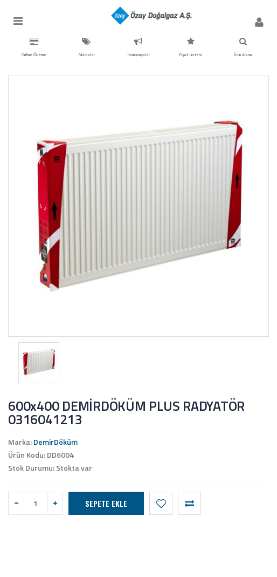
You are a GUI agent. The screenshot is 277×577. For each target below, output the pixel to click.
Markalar (86, 47)
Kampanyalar (138, 47)
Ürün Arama (243, 47)
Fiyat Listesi (190, 47)
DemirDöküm (55, 441)
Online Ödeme (34, 47)
